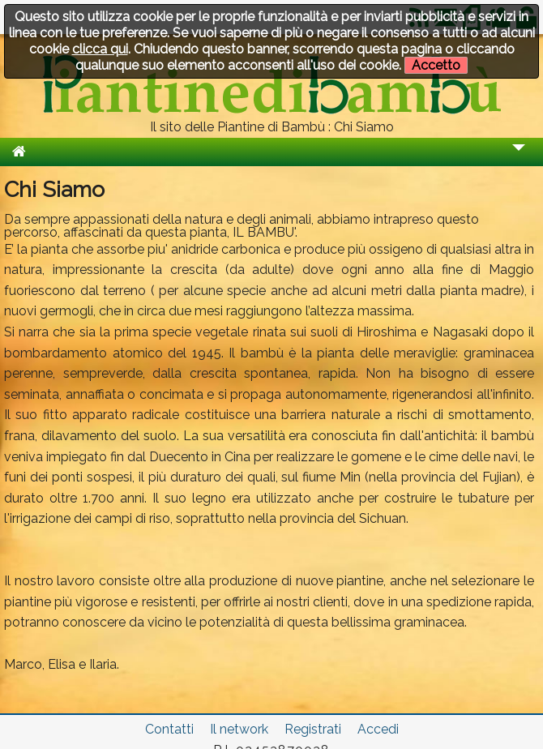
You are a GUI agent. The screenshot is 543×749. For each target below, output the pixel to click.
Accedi (378, 729)
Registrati (312, 729)
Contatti (169, 729)
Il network (239, 729)
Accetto (436, 65)
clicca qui (100, 49)
